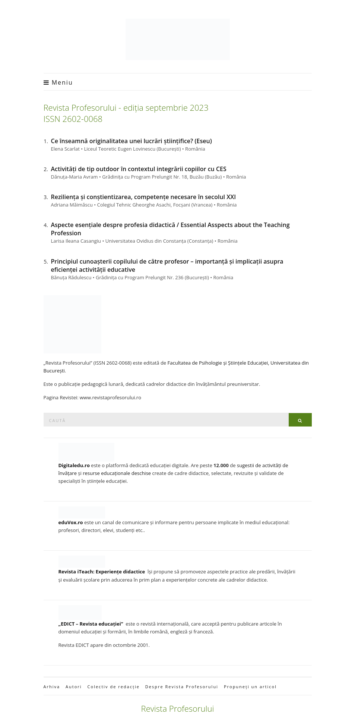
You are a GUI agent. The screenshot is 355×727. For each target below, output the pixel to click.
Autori (74, 686)
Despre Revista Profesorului (181, 686)
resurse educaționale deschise (117, 473)
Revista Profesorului (177, 708)
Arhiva (52, 686)
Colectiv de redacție (114, 686)
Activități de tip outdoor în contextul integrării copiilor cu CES (138, 169)
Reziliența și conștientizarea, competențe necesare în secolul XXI (143, 197)
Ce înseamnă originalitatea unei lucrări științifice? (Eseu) (131, 141)
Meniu (58, 82)
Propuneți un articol (250, 686)
